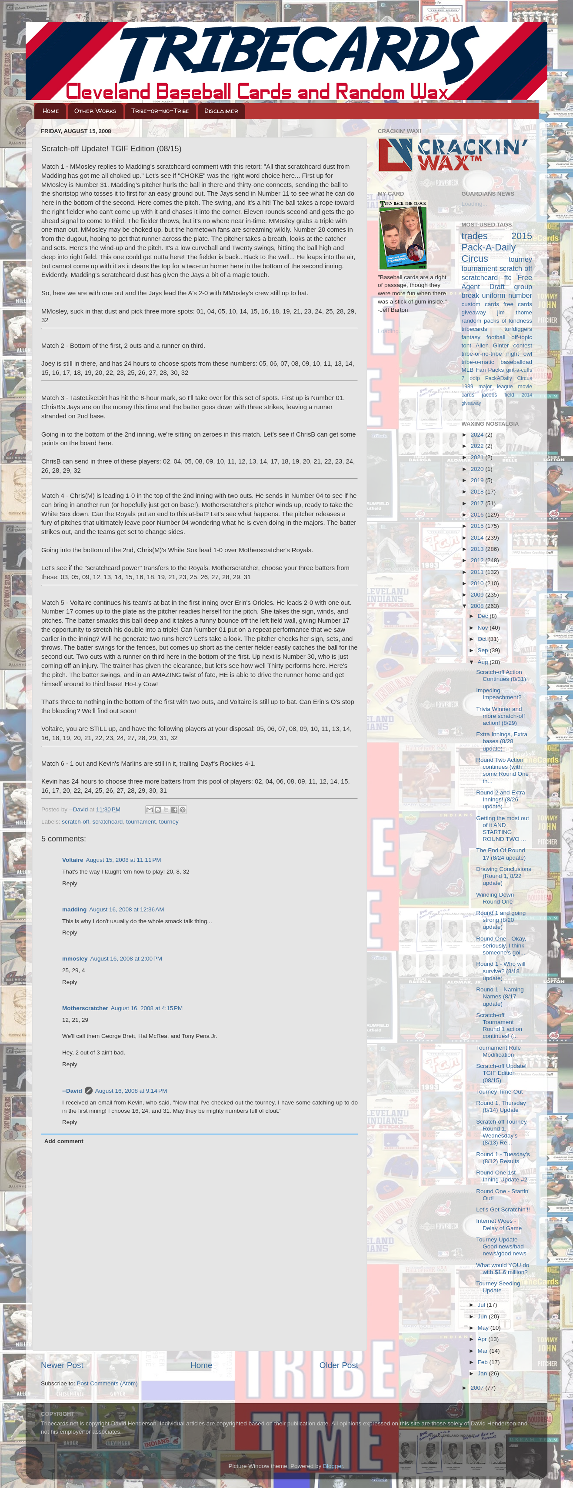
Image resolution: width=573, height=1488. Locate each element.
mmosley (75, 958)
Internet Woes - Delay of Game (499, 1224)
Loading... (390, 331)
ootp (475, 378)
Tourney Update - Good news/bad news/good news (501, 1246)
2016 (477, 514)
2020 (477, 469)
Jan (483, 1373)
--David (79, 809)
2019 (477, 480)
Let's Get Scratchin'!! (503, 1209)
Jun (483, 1316)
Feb (484, 1362)
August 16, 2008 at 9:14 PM (131, 1091)
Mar (484, 1351)
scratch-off (75, 821)
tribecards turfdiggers (497, 329)
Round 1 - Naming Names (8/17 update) (500, 996)
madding (74, 909)
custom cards (480, 304)
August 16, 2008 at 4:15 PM (147, 1008)
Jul (482, 1304)
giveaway (474, 312)
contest (522, 345)
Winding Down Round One (495, 898)
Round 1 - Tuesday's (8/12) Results (503, 1157)
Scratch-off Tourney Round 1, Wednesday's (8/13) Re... (501, 1132)
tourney (169, 821)
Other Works (95, 110)
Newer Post (62, 1365)
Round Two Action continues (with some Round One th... (502, 770)
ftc (507, 277)
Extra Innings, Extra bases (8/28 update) (501, 741)
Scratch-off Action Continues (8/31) (501, 675)
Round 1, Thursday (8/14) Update (501, 1106)
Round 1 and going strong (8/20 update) (501, 920)
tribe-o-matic (478, 362)
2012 (477, 560)
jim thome (514, 312)
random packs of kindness (497, 320)
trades (475, 235)
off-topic (521, 337)
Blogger (333, 1466)
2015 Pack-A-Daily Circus (497, 247)
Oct (483, 639)
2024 (477, 434)
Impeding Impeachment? (498, 694)
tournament (141, 821)
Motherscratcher (85, 1008)
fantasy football (484, 337)
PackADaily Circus (508, 378)
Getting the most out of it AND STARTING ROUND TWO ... (502, 829)
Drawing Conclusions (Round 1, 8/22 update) (503, 876)
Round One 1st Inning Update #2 (501, 1176)
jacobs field (498, 395)
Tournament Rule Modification (498, 1051)
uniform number (507, 295)
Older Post (339, 1365)
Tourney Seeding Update (498, 1287)
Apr (483, 1339)
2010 (477, 583)
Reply (69, 883)
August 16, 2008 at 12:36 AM (126, 909)
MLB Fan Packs (483, 370)
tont (467, 345)
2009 (477, 594)
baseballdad (516, 362)
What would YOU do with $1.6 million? (502, 1268)
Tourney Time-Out (499, 1091)
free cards (517, 304)
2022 (477, 446)
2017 (477, 503)
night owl (519, 353)
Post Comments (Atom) (107, 1383)
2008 (477, 606)
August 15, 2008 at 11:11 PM (123, 860)
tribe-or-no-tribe (482, 353)
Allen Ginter (492, 345)
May (484, 1328)
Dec (484, 616)
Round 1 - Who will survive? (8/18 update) (500, 971)
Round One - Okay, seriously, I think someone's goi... (501, 945)
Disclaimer (221, 110)
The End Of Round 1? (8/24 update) (501, 854)
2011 (477, 572)
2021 (477, 457)
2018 (477, 491)
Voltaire (72, 860)
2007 (477, 1388)
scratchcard (108, 821)
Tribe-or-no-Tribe (160, 110)
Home (51, 110)
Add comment (63, 1141)
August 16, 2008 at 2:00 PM (126, 958)
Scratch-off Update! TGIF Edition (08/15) (501, 1073)
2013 (477, 549)
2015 (477, 526)
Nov (484, 627)
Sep (484, 650)
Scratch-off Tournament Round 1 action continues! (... (499, 1026)
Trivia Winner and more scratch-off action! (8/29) (500, 716)
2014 (477, 537)
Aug (484, 662)
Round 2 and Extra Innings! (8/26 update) (500, 799)
